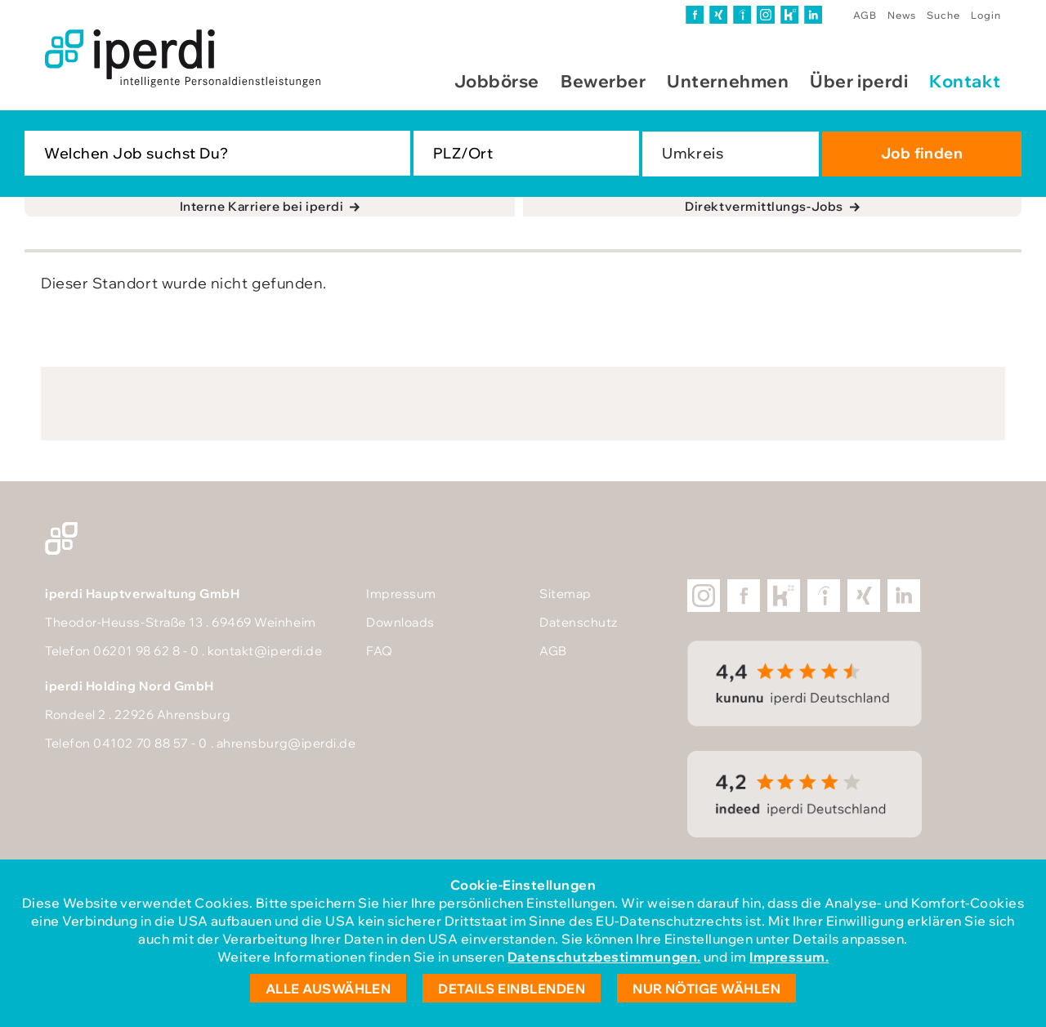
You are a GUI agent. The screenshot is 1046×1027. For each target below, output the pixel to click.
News (901, 15)
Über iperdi (859, 81)
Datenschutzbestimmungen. (604, 957)
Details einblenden (511, 988)
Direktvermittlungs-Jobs (764, 206)
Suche (943, 15)
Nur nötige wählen (706, 988)
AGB (865, 15)
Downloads (400, 622)
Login (986, 15)
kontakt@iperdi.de (265, 651)
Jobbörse (496, 81)
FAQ (379, 651)
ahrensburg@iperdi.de (286, 743)
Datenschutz (578, 622)
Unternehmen (728, 81)
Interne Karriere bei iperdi (262, 206)
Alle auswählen (328, 988)
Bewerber (603, 81)
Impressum (401, 593)
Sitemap (565, 593)
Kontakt (965, 81)
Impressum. (789, 957)
